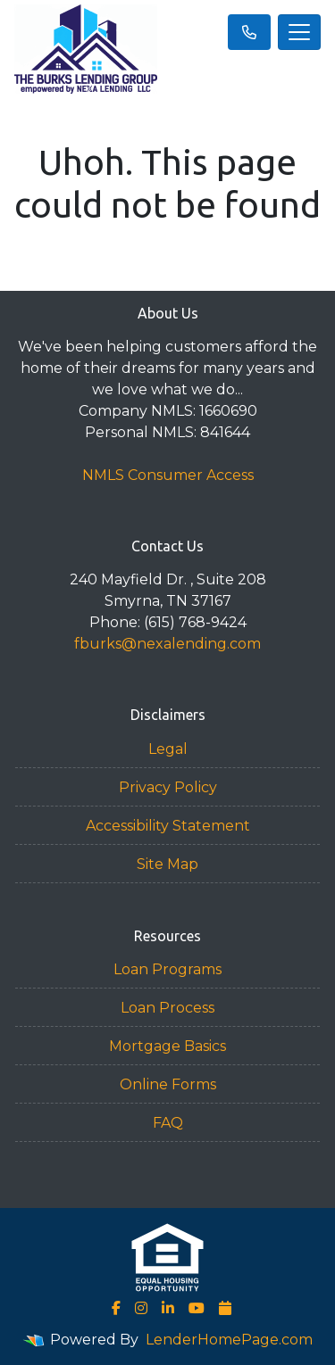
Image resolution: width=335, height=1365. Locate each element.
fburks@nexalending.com (167, 643)
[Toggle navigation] (299, 32)
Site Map (167, 864)
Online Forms (168, 1084)
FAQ (168, 1122)
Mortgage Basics (167, 1046)
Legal (168, 748)
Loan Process (167, 1007)
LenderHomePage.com (229, 1339)
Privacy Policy (168, 787)
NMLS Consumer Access (168, 475)
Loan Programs (167, 969)
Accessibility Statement (168, 825)
